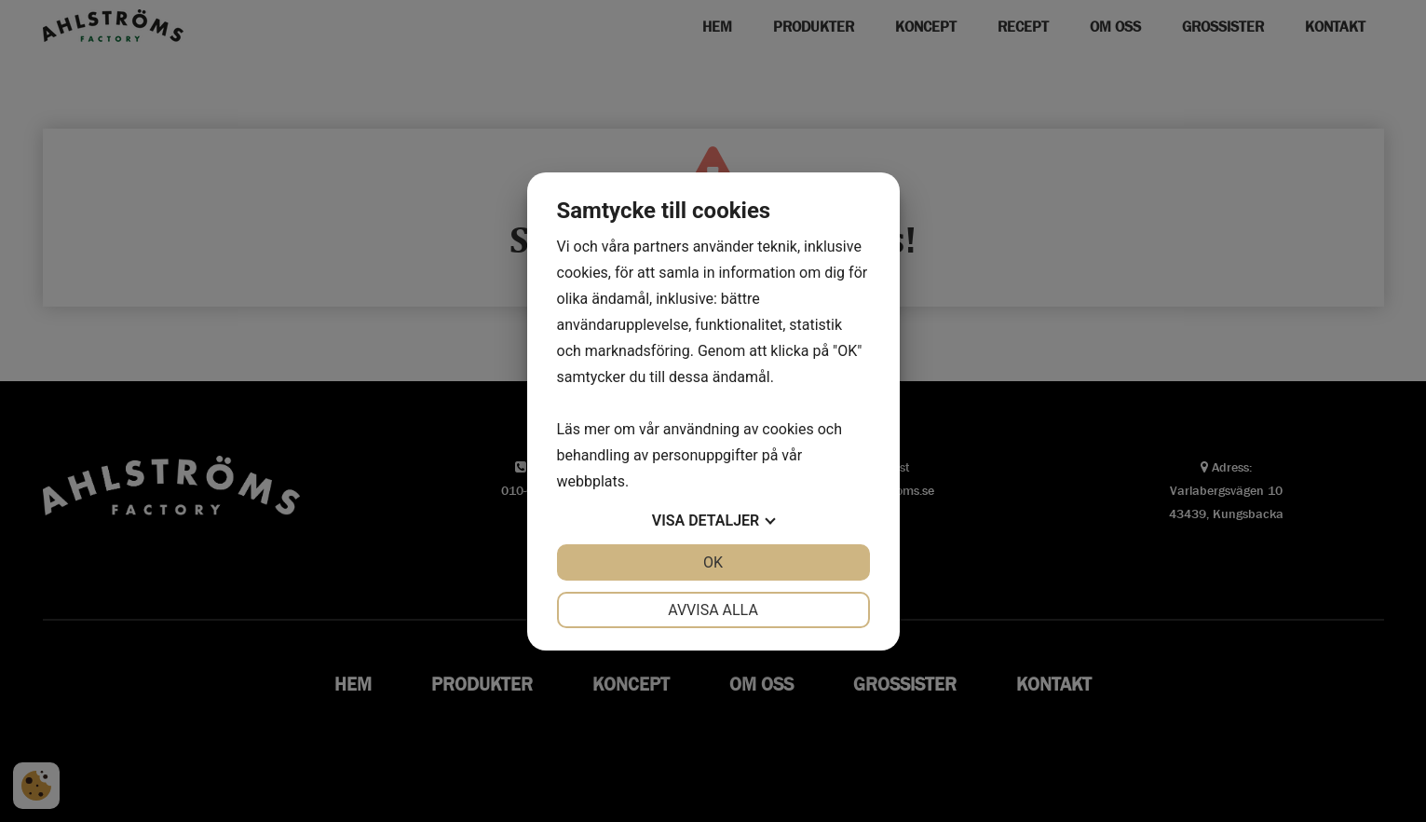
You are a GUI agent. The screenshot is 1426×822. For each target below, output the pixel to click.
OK (713, 562)
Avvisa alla (713, 610)
